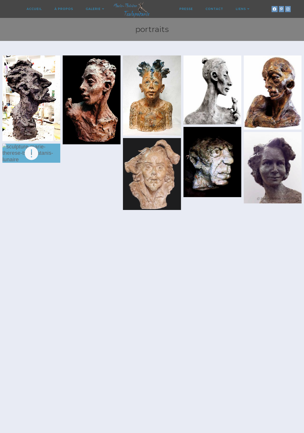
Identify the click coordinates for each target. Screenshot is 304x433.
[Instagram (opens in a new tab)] (288, 9)
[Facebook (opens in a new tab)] (275, 9)
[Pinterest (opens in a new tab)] (281, 9)
